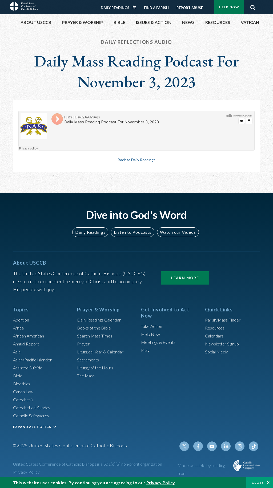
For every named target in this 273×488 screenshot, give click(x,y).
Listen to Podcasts (132, 232)
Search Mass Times (96, 336)
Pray (146, 350)
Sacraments (89, 359)
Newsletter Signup (224, 344)
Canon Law (24, 391)
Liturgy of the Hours (97, 367)
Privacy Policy (26, 471)
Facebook (203, 446)
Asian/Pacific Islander (35, 359)
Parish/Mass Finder (225, 320)
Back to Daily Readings (136, 159)
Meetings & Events (161, 342)
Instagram (241, 446)
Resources (216, 328)
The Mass (87, 375)
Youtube (215, 446)
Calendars (215, 336)
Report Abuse (189, 8)
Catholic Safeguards (34, 415)
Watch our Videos (175, 232)
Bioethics (23, 383)
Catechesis (24, 399)
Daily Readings (115, 8)
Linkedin (228, 446)
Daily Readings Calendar (136, 7)
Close (258, 483)
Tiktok (254, 446)
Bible (18, 375)
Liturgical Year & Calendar (104, 351)
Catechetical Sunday (34, 407)
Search (253, 6)
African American (30, 336)
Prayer (84, 344)
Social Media (218, 351)
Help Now (229, 7)
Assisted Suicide (30, 367)
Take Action (153, 326)
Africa (19, 328)
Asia (17, 351)
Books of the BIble (96, 328)
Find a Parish (156, 8)
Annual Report (28, 344)
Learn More (185, 278)
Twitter (190, 446)
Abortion (22, 320)
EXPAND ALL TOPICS (32, 427)
